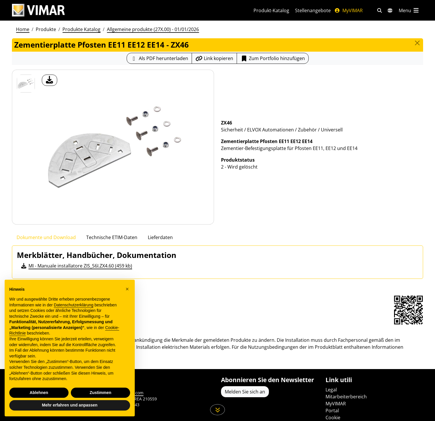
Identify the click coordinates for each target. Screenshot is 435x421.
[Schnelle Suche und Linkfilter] (379, 10)
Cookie (333, 417)
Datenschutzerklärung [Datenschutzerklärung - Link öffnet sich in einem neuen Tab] (73, 305)
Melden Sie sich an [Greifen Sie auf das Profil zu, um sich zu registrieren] (245, 392)
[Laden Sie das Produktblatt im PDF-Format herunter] (159, 58)
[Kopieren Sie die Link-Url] (214, 58)
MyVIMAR (348, 10)
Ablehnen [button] (39, 392)
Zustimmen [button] (101, 392)
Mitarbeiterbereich (346, 396)
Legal (331, 389)
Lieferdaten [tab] (160, 237)
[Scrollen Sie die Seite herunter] (217, 409)
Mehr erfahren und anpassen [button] (69, 405)
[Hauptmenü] (409, 10)
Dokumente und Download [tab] (46, 237)
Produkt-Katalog (271, 10)
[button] (127, 289)
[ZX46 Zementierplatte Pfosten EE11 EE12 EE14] (26, 84)
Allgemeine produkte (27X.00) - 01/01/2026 (153, 29)
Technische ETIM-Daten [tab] (111, 237)
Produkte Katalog (81, 29)
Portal (332, 410)
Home (22, 29)
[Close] (417, 42)
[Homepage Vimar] (38, 10)
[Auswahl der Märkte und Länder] (390, 10)
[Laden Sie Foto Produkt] (49, 80)
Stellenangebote (313, 10)
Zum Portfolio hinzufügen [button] (272, 58)
